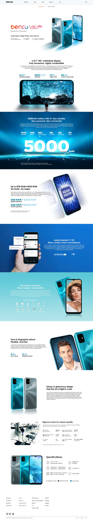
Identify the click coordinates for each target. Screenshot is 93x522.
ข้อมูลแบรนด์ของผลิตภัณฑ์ (37, 500)
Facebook (47, 500)
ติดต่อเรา (51, 2)
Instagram (47, 503)
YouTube (47, 505)
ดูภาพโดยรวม (41, 6)
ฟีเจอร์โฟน (8, 503)
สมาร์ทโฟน (8, 500)
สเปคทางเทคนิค (51, 6)
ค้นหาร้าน (21, 500)
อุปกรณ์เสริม (8, 505)
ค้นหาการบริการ (22, 505)
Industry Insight (35, 508)
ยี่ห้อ (43, 2)
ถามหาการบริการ (22, 503)
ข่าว (33, 505)
